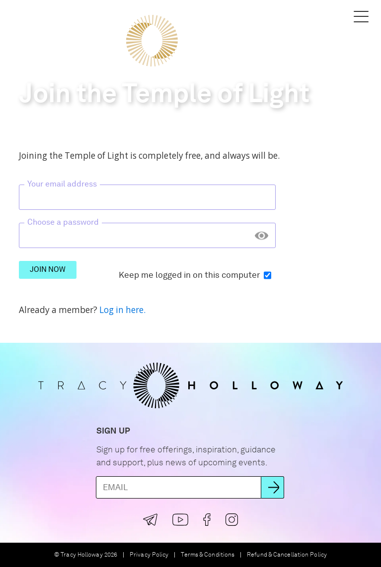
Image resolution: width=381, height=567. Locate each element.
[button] (19, 16)
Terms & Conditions (207, 555)
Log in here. (122, 309)
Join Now (48, 269)
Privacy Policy (149, 555)
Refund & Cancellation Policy (287, 555)
